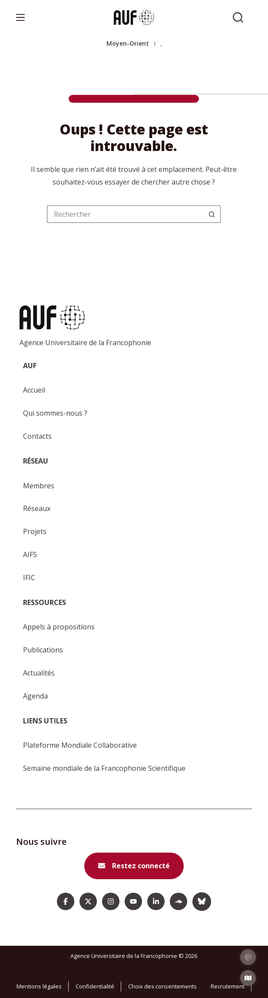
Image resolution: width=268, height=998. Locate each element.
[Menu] (20, 17)
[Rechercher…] (125, 214)
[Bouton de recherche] (212, 214)
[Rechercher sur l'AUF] (238, 17)
